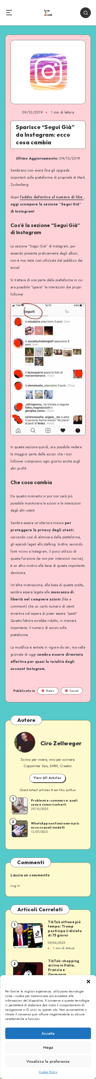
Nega (48, 1047)
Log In (15, 885)
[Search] (85, 12)
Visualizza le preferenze (48, 1061)
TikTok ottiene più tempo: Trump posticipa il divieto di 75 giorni (65, 928)
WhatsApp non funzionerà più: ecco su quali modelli (55, 825)
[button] (88, 981)
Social (72, 691)
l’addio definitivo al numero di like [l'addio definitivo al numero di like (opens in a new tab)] (52, 197)
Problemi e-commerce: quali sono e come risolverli (54, 802)
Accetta (48, 1033)
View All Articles (47, 778)
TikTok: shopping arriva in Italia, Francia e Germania (63, 967)
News (47, 691)
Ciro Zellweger (61, 743)
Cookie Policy (48, 1072)
